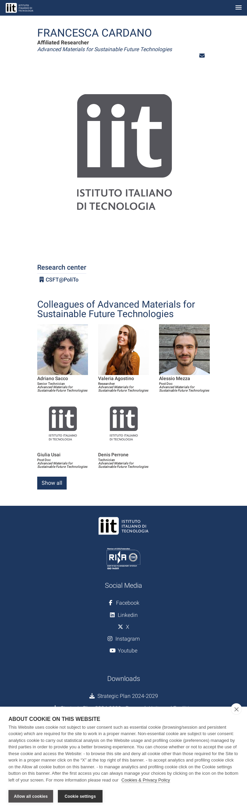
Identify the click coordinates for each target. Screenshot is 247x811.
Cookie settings (80, 796)
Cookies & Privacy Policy (145, 780)
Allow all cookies (31, 796)
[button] (202, 56)
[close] (236, 709)
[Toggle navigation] (238, 8)
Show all (52, 483)
